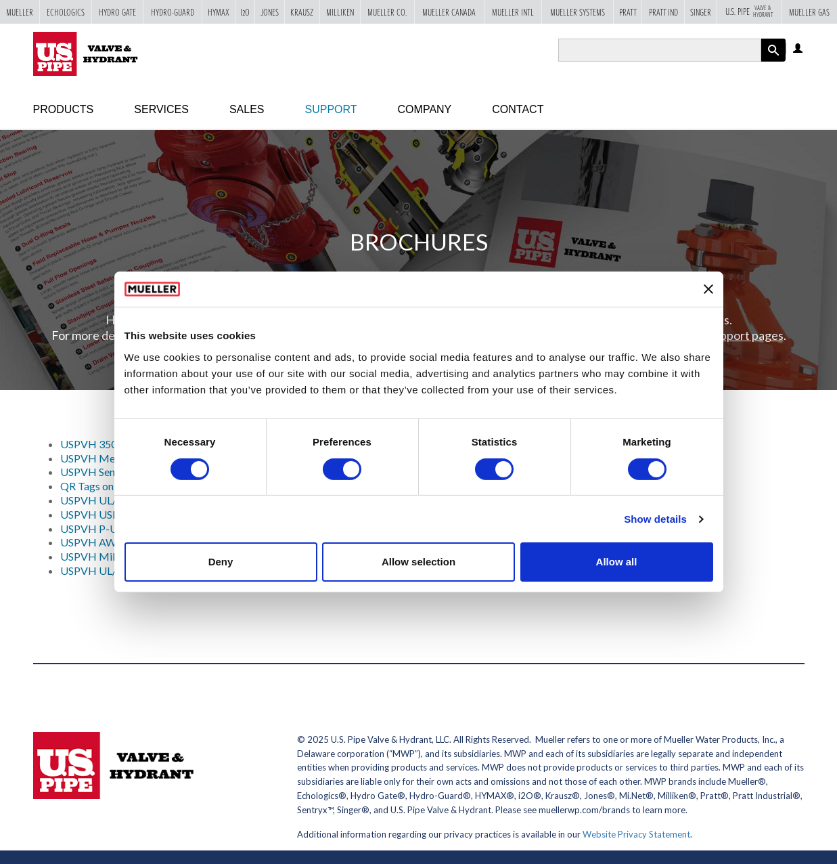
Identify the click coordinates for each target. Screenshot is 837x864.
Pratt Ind (663, 12)
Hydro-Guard (172, 12)
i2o (245, 12)
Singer (700, 12)
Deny (220, 561)
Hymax (218, 12)
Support (331, 109)
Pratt (628, 12)
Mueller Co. (387, 12)
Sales (247, 109)
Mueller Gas (809, 12)
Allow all (616, 561)
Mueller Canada (449, 12)
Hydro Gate (117, 12)
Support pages (745, 335)
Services (161, 109)
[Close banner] (708, 289)
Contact (517, 109)
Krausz (301, 12)
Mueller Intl (513, 12)
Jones (270, 12)
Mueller (19, 12)
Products (63, 109)
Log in (799, 49)
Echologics (66, 12)
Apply (773, 61)
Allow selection (418, 561)
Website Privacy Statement (636, 834)
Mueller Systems (577, 12)
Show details (655, 519)
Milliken (340, 12)
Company (425, 109)
